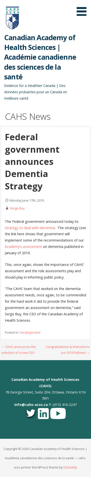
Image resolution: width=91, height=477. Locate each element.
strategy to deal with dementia (30, 227)
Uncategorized (29, 332)
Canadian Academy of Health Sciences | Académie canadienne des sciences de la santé (40, 57)
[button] (83, 9)
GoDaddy (70, 467)
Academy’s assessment (23, 246)
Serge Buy (17, 208)
